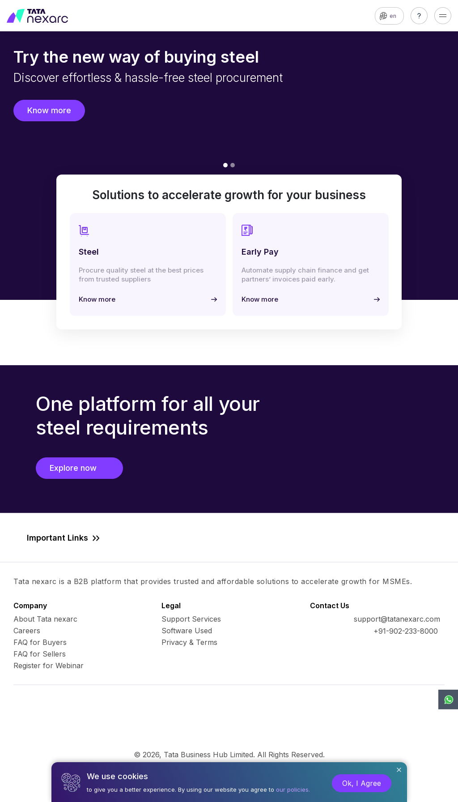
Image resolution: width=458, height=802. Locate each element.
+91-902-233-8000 (405, 631)
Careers (26, 630)
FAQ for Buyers (40, 642)
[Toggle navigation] (442, 15)
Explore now (79, 468)
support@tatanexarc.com (397, 618)
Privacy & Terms (189, 642)
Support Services (191, 618)
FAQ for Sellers (39, 653)
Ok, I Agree (361, 783)
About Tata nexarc (45, 618)
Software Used (186, 630)
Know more (49, 110)
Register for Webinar (48, 665)
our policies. (293, 789)
